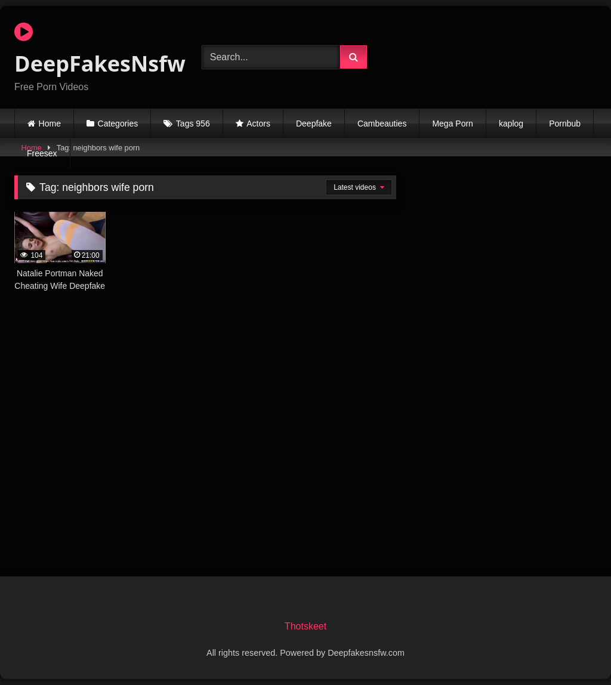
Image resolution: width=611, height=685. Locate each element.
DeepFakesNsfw (94, 49)
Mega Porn (452, 123)
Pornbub (565, 123)
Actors (258, 123)
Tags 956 (193, 123)
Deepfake (314, 123)
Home (50, 123)
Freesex (42, 153)
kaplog (511, 123)
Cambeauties (382, 123)
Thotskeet (305, 626)
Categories (118, 123)
